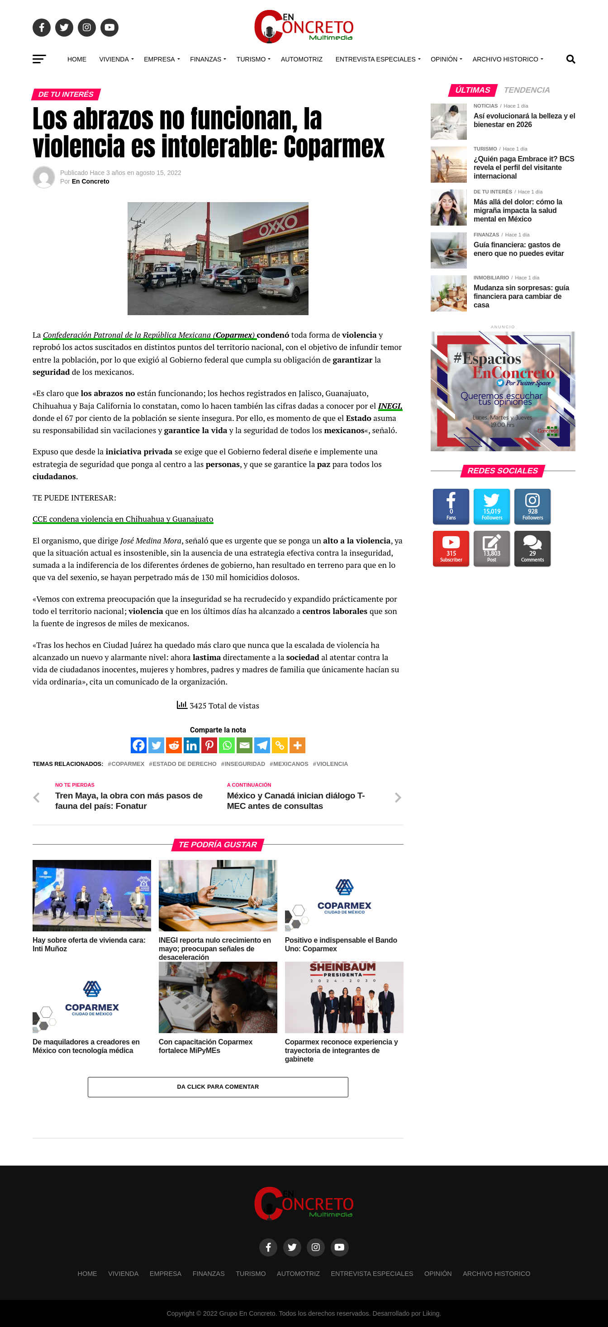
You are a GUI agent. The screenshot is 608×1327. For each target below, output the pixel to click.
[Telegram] (262, 745)
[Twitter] (156, 745)
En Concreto (90, 181)
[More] (297, 745)
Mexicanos (291, 764)
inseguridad (245, 764)
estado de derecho (184, 764)
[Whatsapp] (227, 745)
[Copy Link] (280, 745)
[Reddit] (174, 745)
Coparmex (127, 764)
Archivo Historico (505, 59)
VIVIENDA (113, 59)
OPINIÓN (444, 59)
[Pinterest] (209, 745)
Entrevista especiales (376, 59)
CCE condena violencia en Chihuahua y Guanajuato (123, 519)
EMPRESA (159, 59)
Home (76, 59)
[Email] (244, 745)
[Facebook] (139, 745)
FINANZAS (205, 59)
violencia (332, 764)
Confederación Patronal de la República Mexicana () (150, 335)
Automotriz (302, 59)
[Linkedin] (192, 745)
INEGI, (390, 406)
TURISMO (251, 59)
